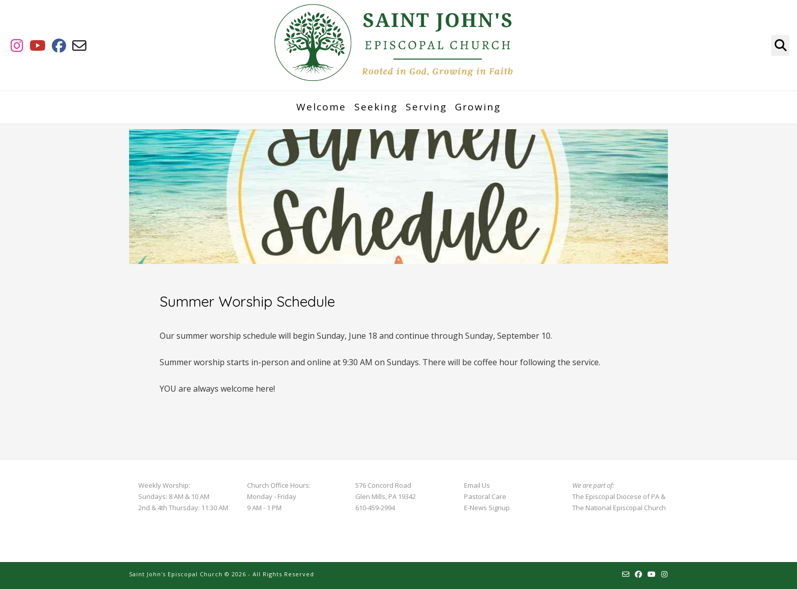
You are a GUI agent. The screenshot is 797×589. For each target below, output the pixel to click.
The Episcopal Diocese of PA (615, 496)
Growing (478, 106)
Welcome (321, 106)
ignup (501, 507)
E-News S (478, 507)
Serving (426, 106)
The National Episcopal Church (619, 507)
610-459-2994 (375, 507)
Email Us (477, 485)
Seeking (375, 106)
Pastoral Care (485, 496)
